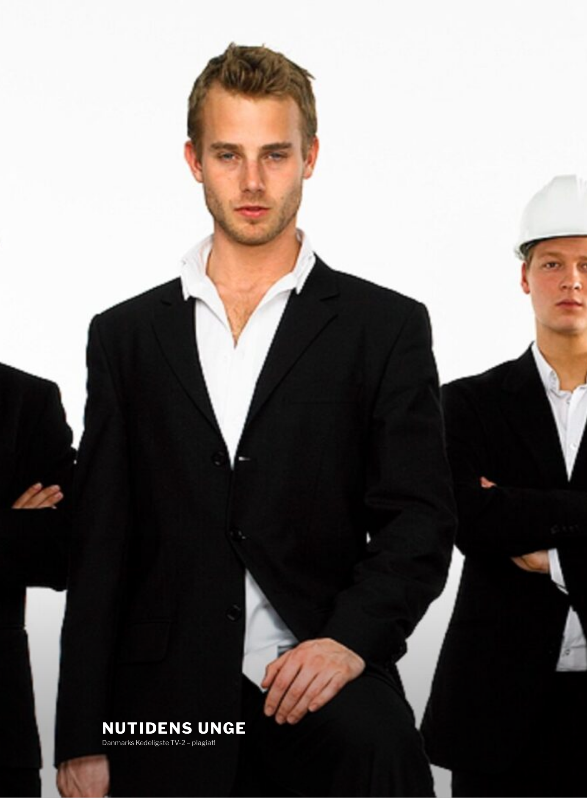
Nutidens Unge (174, 728)
